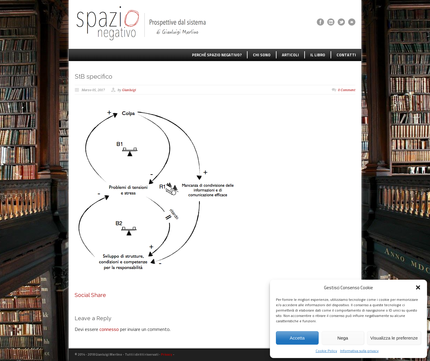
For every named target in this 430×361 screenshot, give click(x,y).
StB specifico (93, 76)
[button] (418, 287)
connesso (109, 329)
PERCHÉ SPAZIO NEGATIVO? (217, 55)
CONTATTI (346, 55)
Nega (342, 337)
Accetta (297, 337)
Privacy (166, 354)
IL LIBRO (317, 55)
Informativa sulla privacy (359, 351)
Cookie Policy (326, 351)
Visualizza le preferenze (394, 337)
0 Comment (346, 90)
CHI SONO (262, 55)
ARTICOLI (290, 55)
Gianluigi (129, 90)
